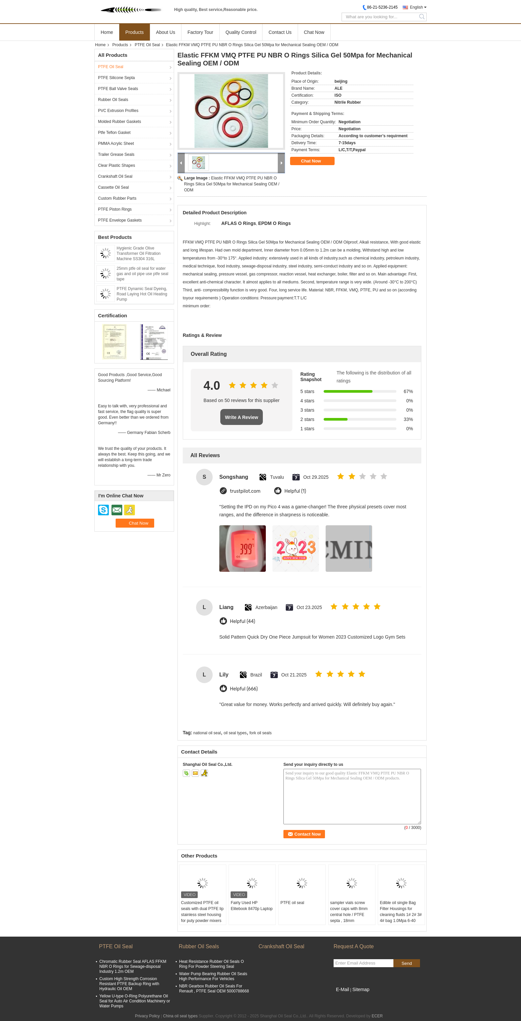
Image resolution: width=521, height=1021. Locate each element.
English (416, 7)
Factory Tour (200, 32)
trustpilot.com (245, 491)
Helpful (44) (242, 621)
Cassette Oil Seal (113, 187)
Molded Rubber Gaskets (119, 121)
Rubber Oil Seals (113, 99)
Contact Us (279, 32)
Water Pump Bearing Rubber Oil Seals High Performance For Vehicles (213, 976)
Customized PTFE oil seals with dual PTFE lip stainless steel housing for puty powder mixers (202, 911)
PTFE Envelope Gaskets (120, 220)
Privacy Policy (147, 1016)
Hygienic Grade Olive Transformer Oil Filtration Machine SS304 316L (138, 253)
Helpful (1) (295, 491)
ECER (377, 1016)
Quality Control (241, 32)
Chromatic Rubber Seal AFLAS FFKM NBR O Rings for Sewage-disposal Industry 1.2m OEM (132, 966)
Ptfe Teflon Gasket (114, 132)
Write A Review (241, 417)
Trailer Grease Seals (116, 154)
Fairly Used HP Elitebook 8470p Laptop (251, 905)
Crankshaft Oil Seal (115, 176)
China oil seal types (180, 1016)
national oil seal (207, 733)
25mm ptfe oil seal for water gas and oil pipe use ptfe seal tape (142, 273)
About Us (165, 32)
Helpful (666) (244, 689)
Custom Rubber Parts (117, 198)
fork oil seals (261, 733)
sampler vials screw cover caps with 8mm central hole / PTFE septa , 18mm (349, 911)
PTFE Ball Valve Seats (118, 88)
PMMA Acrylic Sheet (116, 143)
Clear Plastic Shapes (116, 165)
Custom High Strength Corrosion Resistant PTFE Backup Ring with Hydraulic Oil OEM (129, 983)
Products (134, 32)
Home (107, 32)
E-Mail (342, 989)
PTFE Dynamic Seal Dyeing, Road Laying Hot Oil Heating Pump (142, 294)
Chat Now (314, 32)
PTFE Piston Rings (115, 209)
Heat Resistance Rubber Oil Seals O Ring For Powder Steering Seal (211, 964)
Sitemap (360, 989)
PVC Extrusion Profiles (118, 110)
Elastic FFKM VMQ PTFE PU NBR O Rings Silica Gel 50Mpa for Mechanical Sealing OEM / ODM (231, 184)
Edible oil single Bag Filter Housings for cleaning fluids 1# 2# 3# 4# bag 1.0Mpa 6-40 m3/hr (401, 914)
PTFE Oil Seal (147, 45)
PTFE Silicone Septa (116, 77)
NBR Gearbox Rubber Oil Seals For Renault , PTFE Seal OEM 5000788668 (214, 988)
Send (406, 963)
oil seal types (235, 733)
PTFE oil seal (292, 902)
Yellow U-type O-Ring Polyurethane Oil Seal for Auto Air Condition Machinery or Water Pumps (134, 1001)
